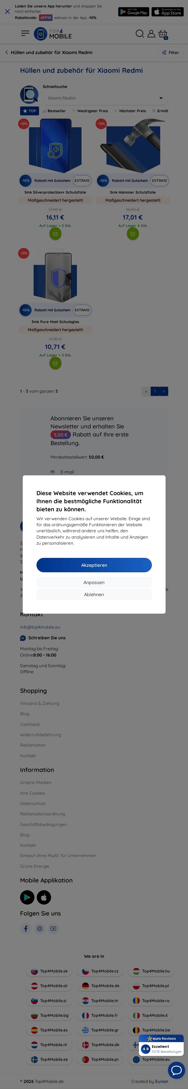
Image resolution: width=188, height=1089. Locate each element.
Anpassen (94, 582)
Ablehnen (94, 594)
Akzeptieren (94, 565)
